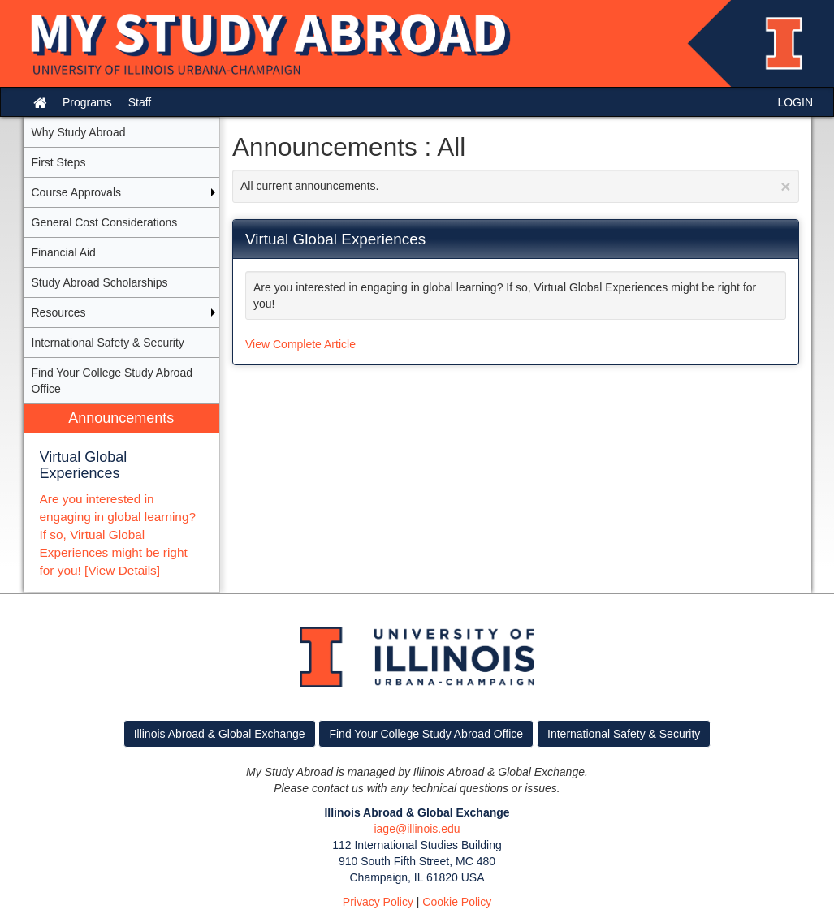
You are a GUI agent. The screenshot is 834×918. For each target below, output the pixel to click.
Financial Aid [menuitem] (64, 252)
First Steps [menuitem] (59, 162)
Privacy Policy (378, 901)
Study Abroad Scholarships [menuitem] (100, 282)
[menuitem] (122, 498)
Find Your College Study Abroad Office (426, 733)
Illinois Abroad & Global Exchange (219, 733)
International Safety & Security (623, 733)
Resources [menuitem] (59, 312)
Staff (140, 102)
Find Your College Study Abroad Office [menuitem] (112, 380)
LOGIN (795, 102)
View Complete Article (300, 344)
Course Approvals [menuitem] (77, 192)
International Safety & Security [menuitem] (108, 342)
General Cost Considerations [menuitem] (105, 222)
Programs (87, 102)
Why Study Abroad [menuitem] (79, 132)
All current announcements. (515, 186)
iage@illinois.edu (417, 828)
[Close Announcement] (785, 186)
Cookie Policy (456, 901)
